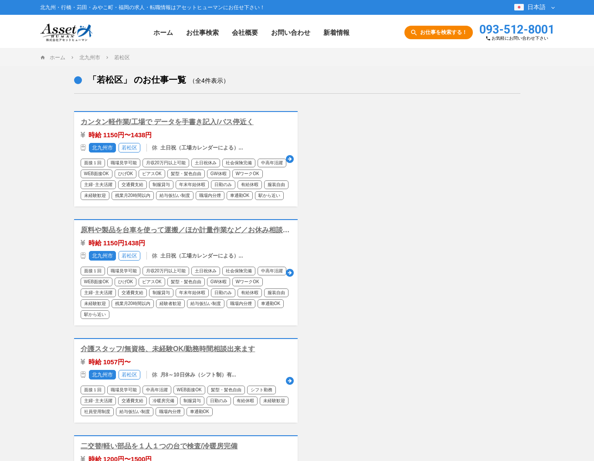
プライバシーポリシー (383, 388)
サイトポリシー (331, 388)
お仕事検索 (202, 32)
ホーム (163, 32)
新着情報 (336, 32)
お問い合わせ (290, 32)
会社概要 (245, 32)
